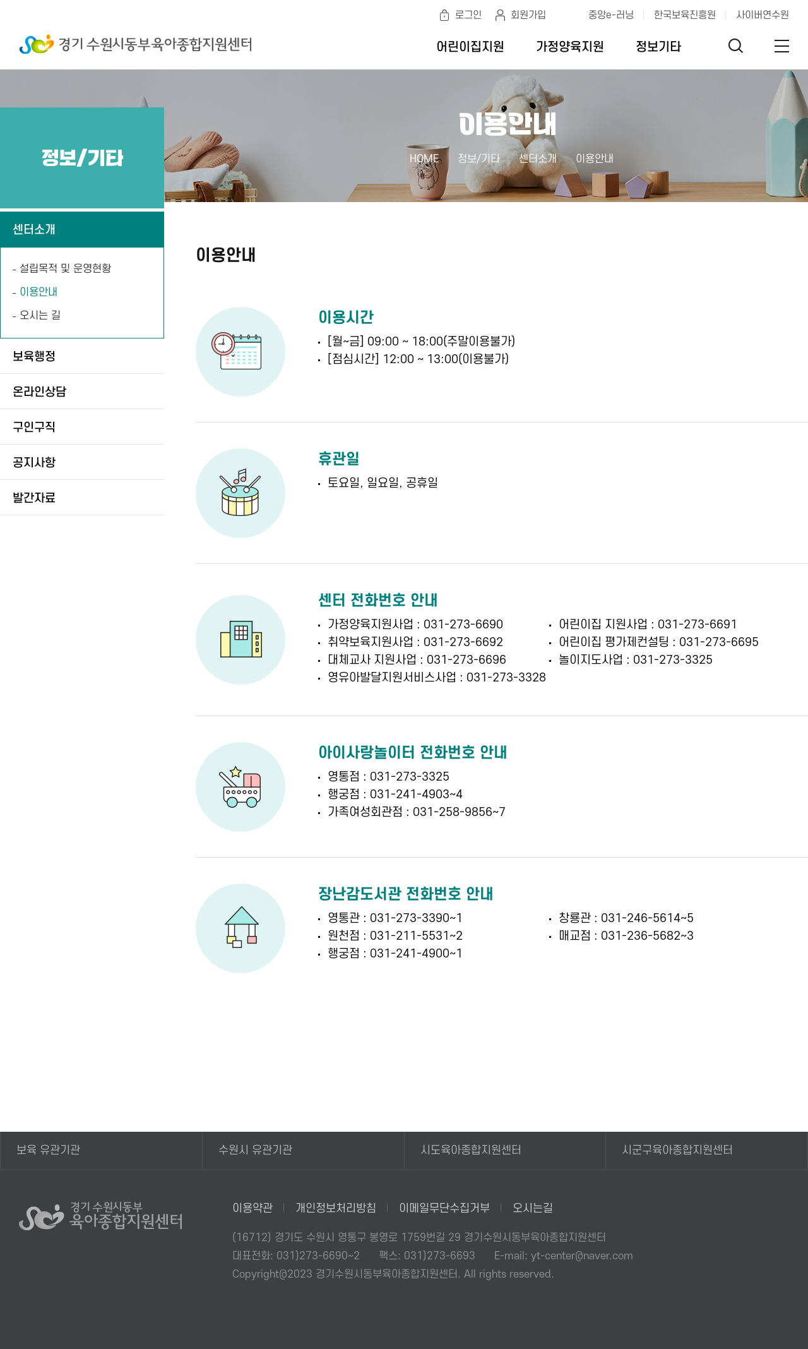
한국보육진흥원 (685, 15)
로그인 (468, 15)
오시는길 (533, 1208)
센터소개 (34, 230)
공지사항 (34, 463)
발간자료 (34, 498)
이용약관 (252, 1208)
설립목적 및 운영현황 (65, 269)
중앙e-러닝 (611, 15)
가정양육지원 (570, 47)
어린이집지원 (470, 47)
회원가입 (528, 15)
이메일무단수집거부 (444, 1208)
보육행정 (34, 357)
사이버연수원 (762, 15)
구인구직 (34, 428)
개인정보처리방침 (335, 1208)
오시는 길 (40, 315)
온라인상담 (39, 392)
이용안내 (38, 292)
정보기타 (658, 47)
